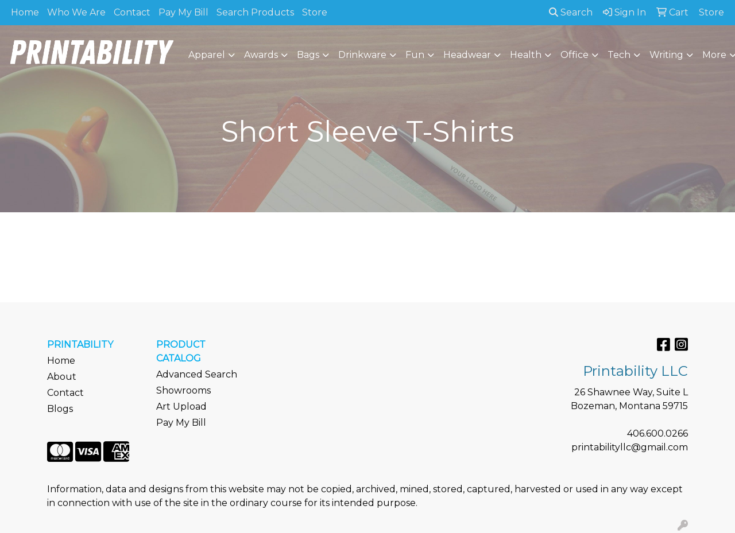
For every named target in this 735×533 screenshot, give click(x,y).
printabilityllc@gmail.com (629, 447)
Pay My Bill (183, 12)
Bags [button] (308, 54)
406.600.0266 (657, 433)
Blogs (60, 408)
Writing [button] (666, 54)
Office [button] (574, 54)
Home (25, 12)
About (61, 376)
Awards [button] (261, 54)
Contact (132, 12)
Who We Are (76, 12)
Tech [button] (619, 54)
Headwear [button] (467, 54)
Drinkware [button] (362, 54)
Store (314, 12)
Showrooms (183, 390)
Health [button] (525, 54)
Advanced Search (196, 374)
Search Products (255, 12)
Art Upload (181, 406)
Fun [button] (414, 54)
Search (571, 12)
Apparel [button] (206, 54)
